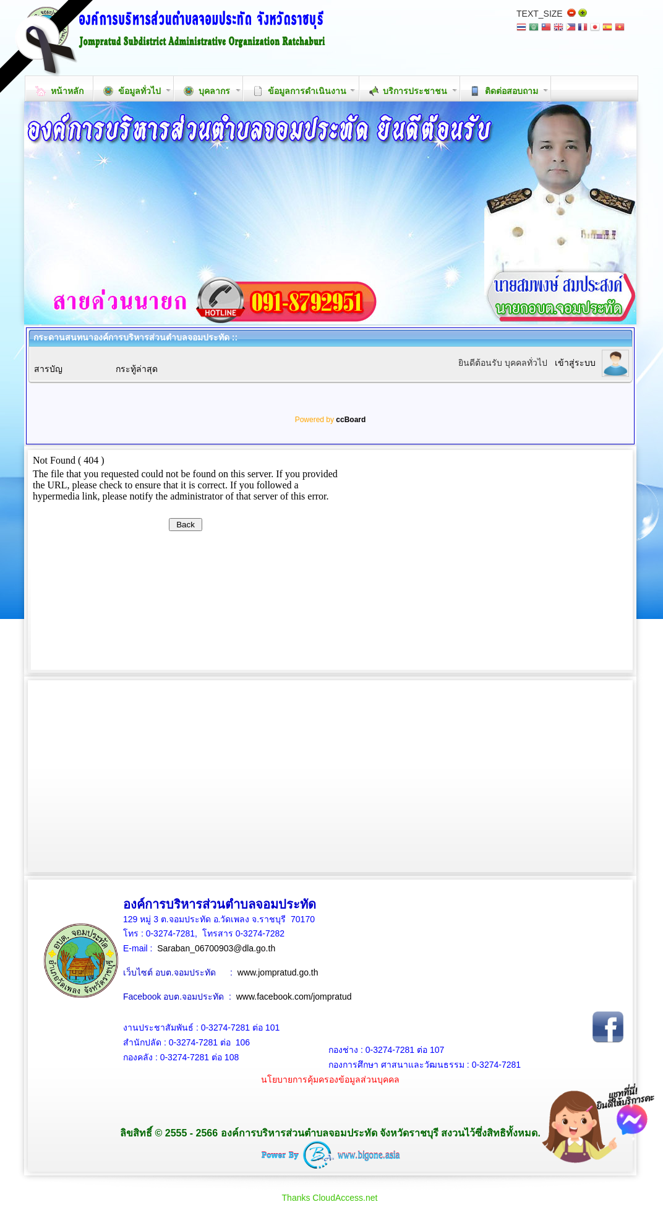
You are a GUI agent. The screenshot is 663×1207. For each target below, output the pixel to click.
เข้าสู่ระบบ (575, 363)
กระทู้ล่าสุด (137, 369)
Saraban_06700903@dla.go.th (216, 948)
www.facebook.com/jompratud (294, 997)
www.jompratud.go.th (278, 972)
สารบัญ (48, 369)
